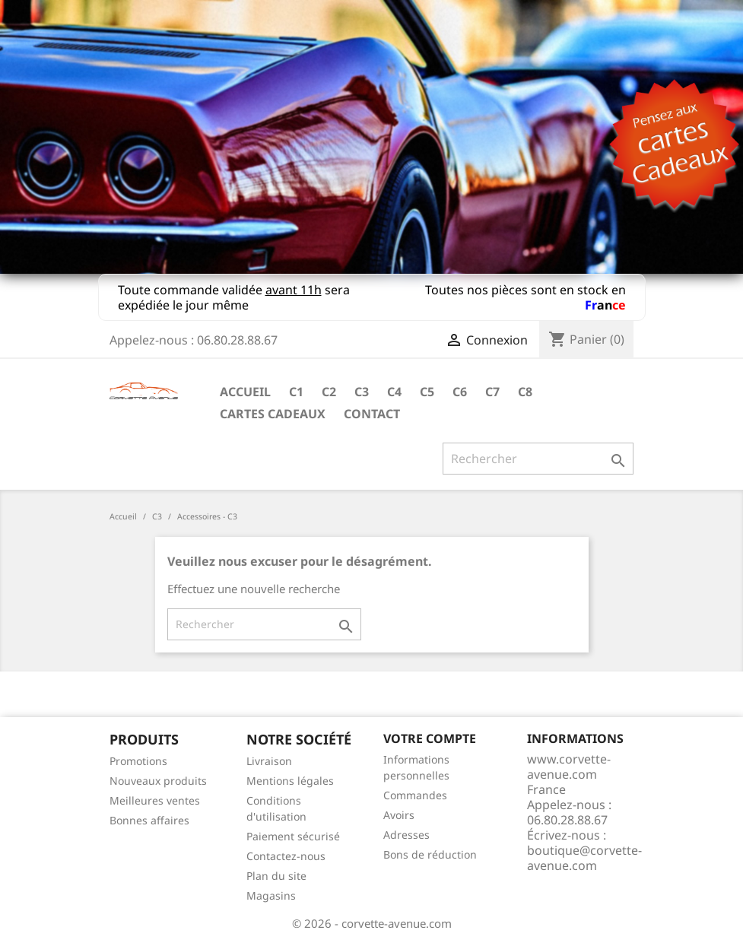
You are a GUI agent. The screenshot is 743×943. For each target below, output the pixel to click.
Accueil (245, 391)
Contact (372, 413)
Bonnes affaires (149, 820)
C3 (361, 391)
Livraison (269, 761)
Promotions (138, 761)
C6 (459, 391)
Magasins (271, 895)
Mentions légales (290, 780)
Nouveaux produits (158, 780)
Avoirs (398, 815)
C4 (394, 391)
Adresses (406, 834)
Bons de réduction (430, 854)
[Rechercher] (538, 459)
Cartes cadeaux (272, 413)
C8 (525, 391)
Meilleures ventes (155, 800)
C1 (296, 391)
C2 (329, 391)
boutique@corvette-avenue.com (584, 858)
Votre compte (429, 738)
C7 (492, 391)
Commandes (415, 795)
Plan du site (276, 875)
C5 (427, 391)
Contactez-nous (285, 856)
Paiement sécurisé (293, 836)
